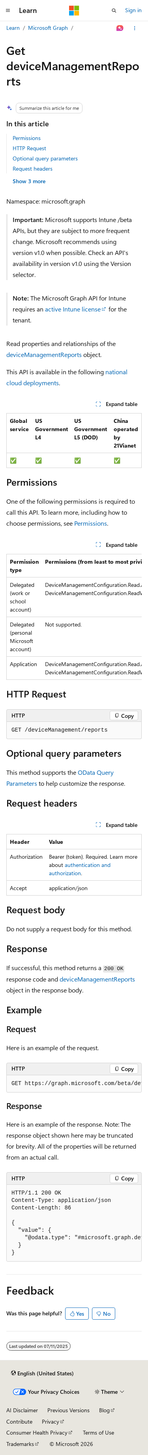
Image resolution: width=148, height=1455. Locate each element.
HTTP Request (29, 148)
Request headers (32, 168)
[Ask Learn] (120, 28)
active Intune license (73, 309)
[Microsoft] (74, 10)
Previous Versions (68, 1410)
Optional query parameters (45, 158)
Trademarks (20, 1444)
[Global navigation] (8, 11)
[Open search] (114, 11)
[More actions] (135, 28)
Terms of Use (98, 1432)
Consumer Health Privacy (36, 1432)
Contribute (19, 1421)
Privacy (50, 1421)
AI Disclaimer (22, 1410)
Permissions (27, 138)
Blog (104, 1410)
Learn (13, 27)
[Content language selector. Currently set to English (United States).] (42, 1373)
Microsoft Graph (48, 27)
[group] (74, 617)
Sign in (133, 10)
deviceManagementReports (44, 354)
